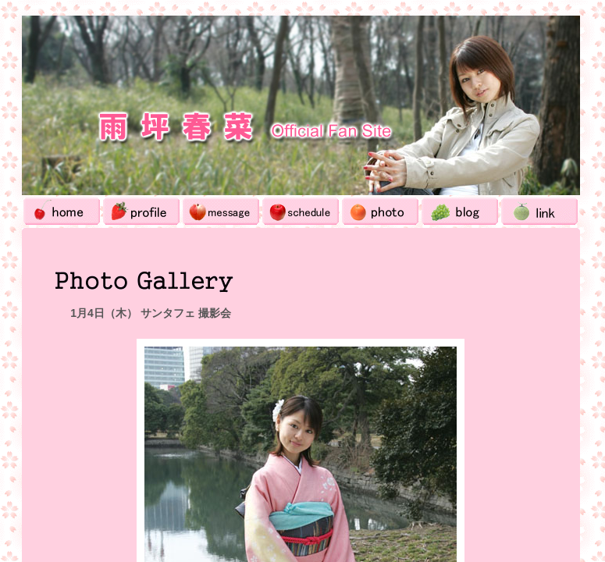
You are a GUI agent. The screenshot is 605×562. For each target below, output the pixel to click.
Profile (141, 211)
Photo (380, 211)
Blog (460, 211)
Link (539, 211)
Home (61, 211)
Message (221, 211)
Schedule (300, 211)
